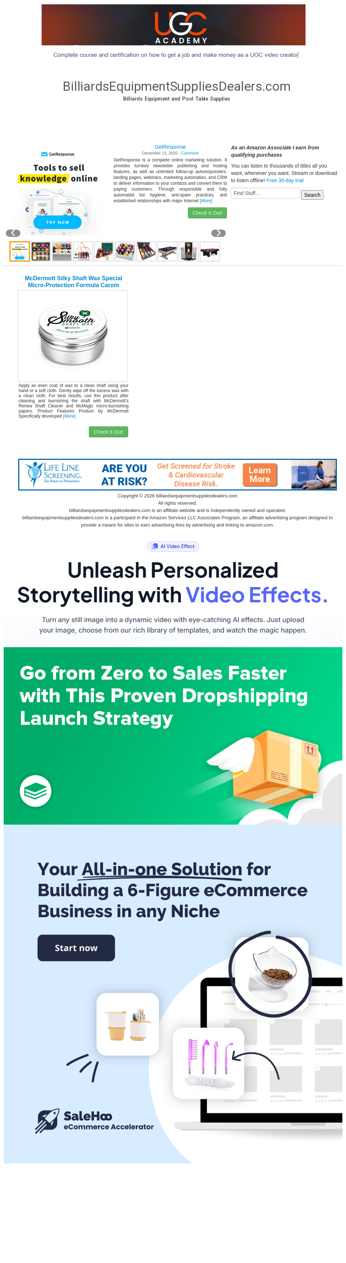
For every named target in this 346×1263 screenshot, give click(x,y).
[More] (206, 200)
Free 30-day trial (284, 180)
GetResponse (170, 147)
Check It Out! (208, 213)
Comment (189, 153)
